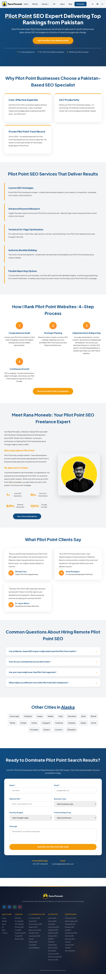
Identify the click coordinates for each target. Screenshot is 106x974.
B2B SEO (51, 939)
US (54, 4)
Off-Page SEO (19, 924)
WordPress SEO (34, 933)
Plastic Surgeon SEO (71, 921)
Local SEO (18, 930)
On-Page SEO (19, 921)
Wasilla (50, 716)
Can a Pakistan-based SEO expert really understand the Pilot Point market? (42, 651)
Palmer (12, 723)
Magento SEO (33, 927)
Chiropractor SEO (70, 918)
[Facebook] (97, 4)
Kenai (83, 716)
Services (45, 4)
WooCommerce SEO (35, 924)
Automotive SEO (53, 960)
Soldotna (59, 723)
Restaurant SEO (70, 939)
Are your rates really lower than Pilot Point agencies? (32, 672)
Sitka (61, 716)
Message (13, 826)
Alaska (68, 707)
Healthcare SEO (53, 930)
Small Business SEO (71, 933)
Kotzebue (34, 730)
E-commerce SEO (34, 918)
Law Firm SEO (52, 918)
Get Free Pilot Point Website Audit (53, 40)
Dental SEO (51, 924)
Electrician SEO (53, 948)
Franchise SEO (69, 936)
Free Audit (80, 4)
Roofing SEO (52, 951)
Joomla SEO (32, 945)
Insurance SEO (52, 936)
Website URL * (15, 799)
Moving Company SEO (55, 957)
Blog (70, 4)
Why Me (35, 4)
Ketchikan (72, 716)
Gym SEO (68, 942)
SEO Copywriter (70, 951)
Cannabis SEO (69, 945)
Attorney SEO (52, 921)
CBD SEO (68, 948)
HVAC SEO (51, 942)
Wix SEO (31, 939)
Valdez (83, 723)
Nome (93, 723)
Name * (12, 785)
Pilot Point (18, 15)
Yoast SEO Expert (34, 948)
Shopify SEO (33, 921)
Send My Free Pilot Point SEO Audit (53, 847)
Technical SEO (19, 927)
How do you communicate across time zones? (29, 662)
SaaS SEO (68, 930)
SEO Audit (18, 918)
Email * (57, 785)
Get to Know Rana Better (27, 519)
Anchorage (14, 716)
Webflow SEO (33, 942)
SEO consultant (15, 485)
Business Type (60, 799)
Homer (34, 723)
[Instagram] (20, 907)
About (62, 4)
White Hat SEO (19, 939)
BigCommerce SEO (35, 930)
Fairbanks (28, 716)
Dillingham (71, 730)
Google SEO (19, 936)
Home (26, 4)
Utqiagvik (46, 723)
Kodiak (23, 723)
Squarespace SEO (34, 936)
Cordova (58, 730)
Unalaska (71, 723)
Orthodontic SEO (53, 927)
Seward (46, 730)
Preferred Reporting (62, 812)
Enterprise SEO (69, 927)
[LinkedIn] (93, 4)
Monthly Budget (16, 812)
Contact (4, 933)
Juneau (40, 716)
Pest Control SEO (53, 954)
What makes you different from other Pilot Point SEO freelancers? (38, 682)
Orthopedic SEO (70, 924)
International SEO (20, 933)
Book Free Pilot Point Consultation (53, 391)
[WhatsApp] (102, 4)
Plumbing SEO (52, 945)
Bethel (93, 716)
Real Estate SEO (53, 933)
